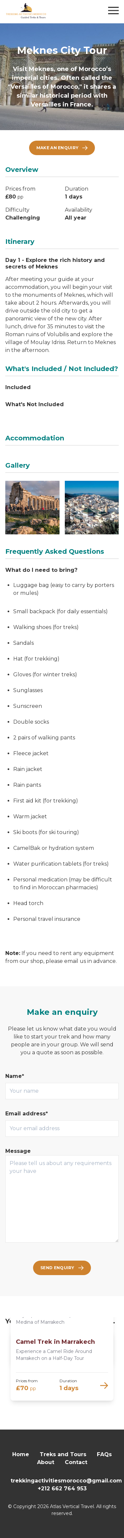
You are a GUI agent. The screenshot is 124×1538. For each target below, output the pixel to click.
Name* (14, 1076)
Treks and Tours (63, 1454)
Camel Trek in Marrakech (55, 1341)
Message (18, 1151)
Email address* (26, 1113)
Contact (76, 1462)
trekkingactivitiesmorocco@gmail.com (66, 1481)
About (45, 1462)
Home (20, 1454)
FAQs (104, 1454)
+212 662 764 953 (62, 1488)
